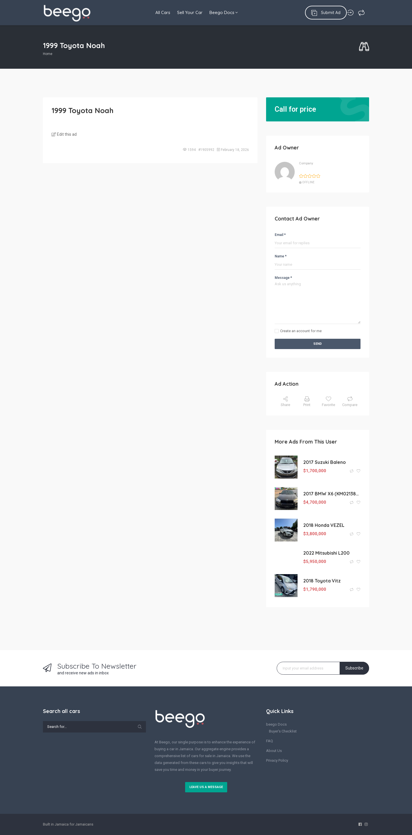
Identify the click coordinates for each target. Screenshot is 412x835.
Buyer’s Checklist (283, 731)
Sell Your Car (188, 12)
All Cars (159, 12)
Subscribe (354, 668)
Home (47, 54)
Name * (281, 256)
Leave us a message (206, 787)
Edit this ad (64, 134)
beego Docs (276, 724)
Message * (283, 278)
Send (317, 344)
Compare (349, 401)
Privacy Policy (277, 760)
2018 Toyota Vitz (322, 581)
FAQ (269, 741)
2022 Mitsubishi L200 (326, 553)
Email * (280, 235)
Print (306, 401)
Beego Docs (223, 12)
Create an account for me (301, 331)
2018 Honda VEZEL (323, 525)
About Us (274, 751)
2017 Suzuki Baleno (324, 462)
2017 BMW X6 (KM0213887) (331, 494)
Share (285, 401)
